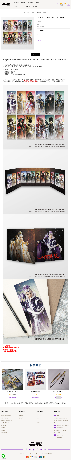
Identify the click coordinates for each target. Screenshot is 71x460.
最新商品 (16, 2)
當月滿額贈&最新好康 (6, 415)
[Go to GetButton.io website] (3, 458)
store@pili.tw (62, 435)
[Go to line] (3, 456)
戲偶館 (37, 2)
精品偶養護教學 (4, 418)
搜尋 (28, 12)
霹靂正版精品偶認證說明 (6, 420)
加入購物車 (40, 40)
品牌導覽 (21, 415)
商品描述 (35, 54)
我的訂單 (39, 418)
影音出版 (28, 6)
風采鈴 (22, 403)
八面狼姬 (63, 403)
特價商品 (21, 418)
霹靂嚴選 (23, 2)
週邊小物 (35, 6)
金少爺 (59, 403)
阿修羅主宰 (46, 403)
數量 (38, 34)
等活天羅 (35, 403)
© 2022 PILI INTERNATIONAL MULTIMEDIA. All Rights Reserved (35, 453)
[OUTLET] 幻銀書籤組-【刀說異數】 (39, 12)
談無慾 (18, 403)
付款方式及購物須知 (5, 422)
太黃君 (51, 403)
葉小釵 (26, 403)
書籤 (10, 403)
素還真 (14, 403)
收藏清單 (39, 420)
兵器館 (15, 6)
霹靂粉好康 (59, 437)
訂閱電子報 (39, 422)
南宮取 (30, 403)
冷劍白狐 (40, 403)
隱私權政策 (3, 425)
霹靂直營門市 (4, 432)
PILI (40, 21)
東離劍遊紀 (30, 2)
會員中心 (39, 415)
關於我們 (3, 430)
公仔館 (21, 6)
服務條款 (3, 427)
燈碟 (55, 403)
